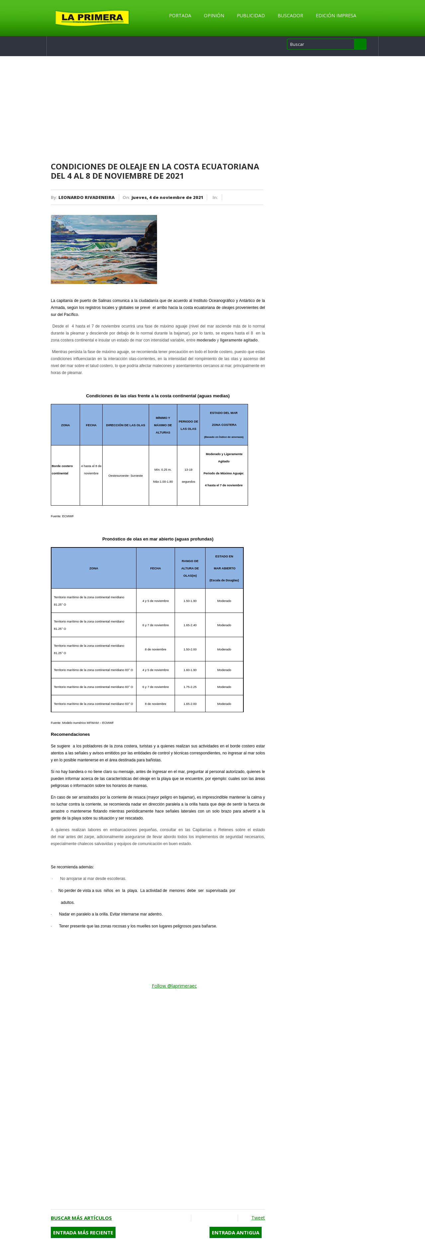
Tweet (258, 1217)
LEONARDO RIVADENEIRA (86, 197)
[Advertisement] (158, 109)
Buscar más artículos (81, 1217)
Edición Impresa (336, 15)
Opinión (214, 15)
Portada (180, 15)
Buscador (290, 15)
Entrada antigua (235, 1232)
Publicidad (251, 15)
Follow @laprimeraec (174, 986)
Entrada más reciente (83, 1232)
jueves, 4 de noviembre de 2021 (167, 197)
